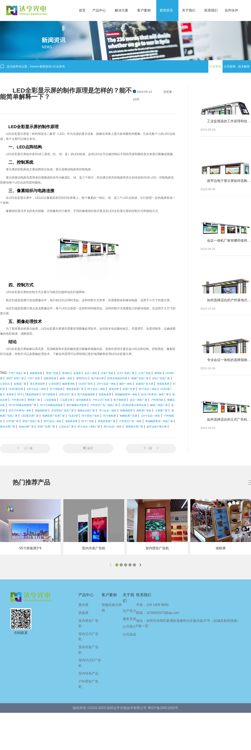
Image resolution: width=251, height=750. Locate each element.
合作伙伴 (231, 10)
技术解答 (244, 66)
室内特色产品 (88, 673)
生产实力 (129, 611)
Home (34, 66)
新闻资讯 (166, 10)
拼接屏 (83, 613)
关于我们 (188, 10)
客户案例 (144, 10)
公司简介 (129, 626)
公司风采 (129, 634)
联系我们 (211, 10)
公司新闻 (230, 66)
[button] (116, 564)
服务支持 (129, 619)
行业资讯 (59, 66)
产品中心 (99, 10)
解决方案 (121, 10)
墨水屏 (83, 605)
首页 (82, 10)
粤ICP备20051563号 (163, 708)
